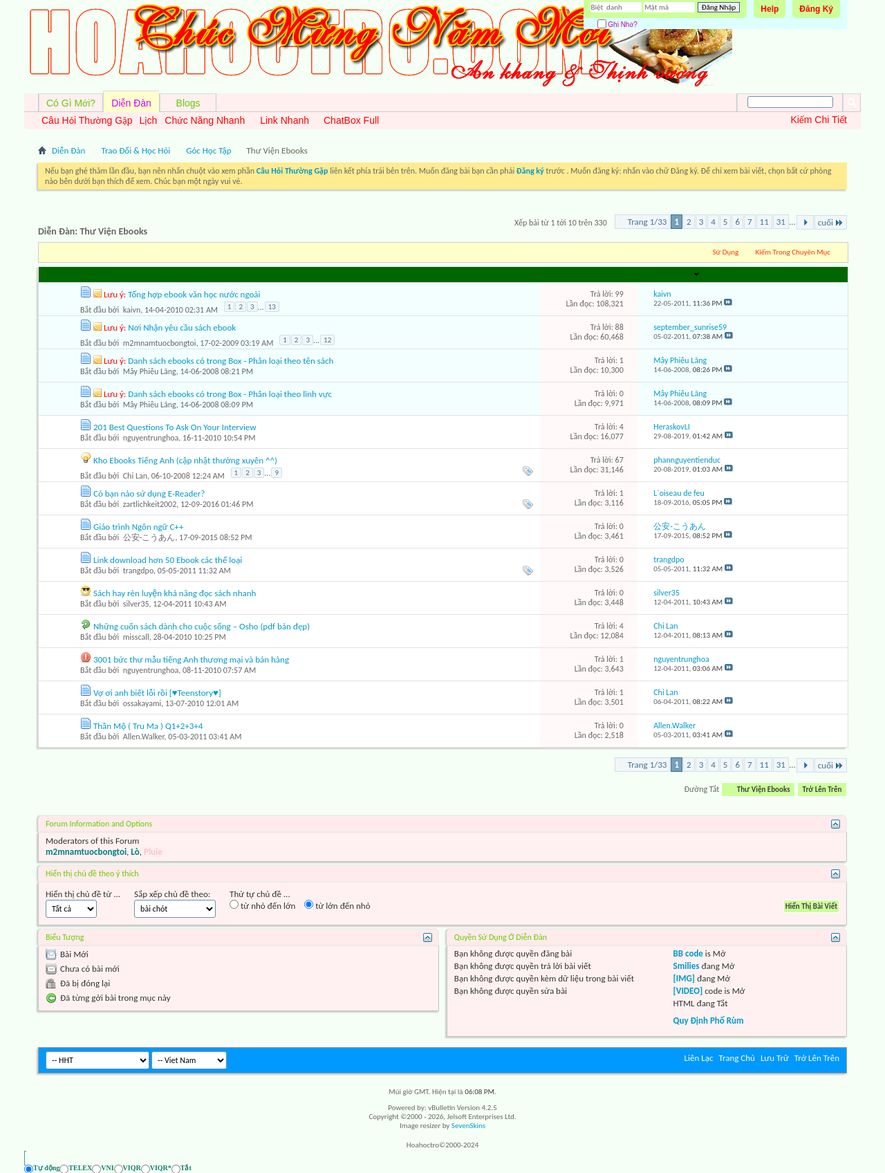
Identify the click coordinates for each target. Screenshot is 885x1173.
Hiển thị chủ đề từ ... (83, 894)
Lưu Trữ (775, 1058)
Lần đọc (602, 274)
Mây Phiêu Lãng (149, 371)
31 (780, 221)
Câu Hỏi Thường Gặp (87, 120)
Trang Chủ (736, 1058)
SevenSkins (468, 1125)
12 (327, 339)
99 (619, 294)
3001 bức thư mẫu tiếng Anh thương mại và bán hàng (191, 659)
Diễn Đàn (131, 103)
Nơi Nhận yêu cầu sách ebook (182, 327)
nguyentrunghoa (151, 438)
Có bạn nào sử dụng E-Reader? (149, 493)
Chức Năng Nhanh (205, 120)
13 (272, 306)
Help (770, 9)
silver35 (136, 604)
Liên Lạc (699, 1058)
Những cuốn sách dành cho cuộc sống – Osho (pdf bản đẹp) (201, 626)
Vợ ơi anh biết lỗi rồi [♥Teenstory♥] (157, 692)
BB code (688, 953)
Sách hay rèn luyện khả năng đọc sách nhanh (174, 593)
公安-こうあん (149, 537)
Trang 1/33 (647, 221)
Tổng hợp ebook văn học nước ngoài (194, 294)
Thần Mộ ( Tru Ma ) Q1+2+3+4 (148, 726)
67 (619, 460)
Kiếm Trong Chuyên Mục (793, 252)
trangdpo (138, 570)
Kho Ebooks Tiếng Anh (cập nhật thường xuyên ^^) (185, 460)
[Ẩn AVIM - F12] (836, 1168)
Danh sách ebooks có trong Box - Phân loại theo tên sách (230, 360)
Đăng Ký (816, 9)
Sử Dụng (726, 252)
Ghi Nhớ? (617, 24)
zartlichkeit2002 (150, 504)
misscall (136, 637)
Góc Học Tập (208, 150)
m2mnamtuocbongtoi (159, 343)
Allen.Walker (144, 736)
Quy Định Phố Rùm (708, 1020)
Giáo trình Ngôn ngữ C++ (138, 526)
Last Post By (677, 274)
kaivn (131, 310)
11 (764, 221)
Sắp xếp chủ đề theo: (172, 894)
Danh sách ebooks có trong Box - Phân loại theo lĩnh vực (230, 394)
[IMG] (684, 978)
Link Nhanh (284, 120)
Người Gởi (95, 274)
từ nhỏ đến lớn (262, 905)
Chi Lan (135, 476)
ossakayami (142, 703)
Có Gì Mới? (70, 103)
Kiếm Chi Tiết (818, 119)
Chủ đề (59, 274)
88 (619, 327)
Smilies (686, 966)
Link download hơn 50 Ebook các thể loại (167, 560)
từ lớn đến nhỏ (337, 905)
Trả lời (571, 274)
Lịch (149, 120)
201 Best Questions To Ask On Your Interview (175, 427)
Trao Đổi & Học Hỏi (135, 150)
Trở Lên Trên (822, 789)
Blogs (188, 103)
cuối (831, 222)
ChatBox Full (351, 120)
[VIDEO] (688, 991)
